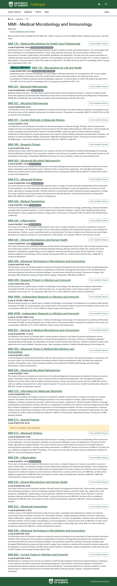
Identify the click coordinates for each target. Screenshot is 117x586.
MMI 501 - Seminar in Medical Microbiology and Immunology (43, 330)
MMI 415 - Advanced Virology (25, 179)
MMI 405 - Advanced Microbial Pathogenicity (34, 160)
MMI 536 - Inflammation (22, 457)
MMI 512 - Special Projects (23, 419)
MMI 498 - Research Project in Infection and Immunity (39, 280)
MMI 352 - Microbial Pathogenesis (28, 103)
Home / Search (14, 12)
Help (47, 12)
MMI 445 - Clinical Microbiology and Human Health (38, 239)
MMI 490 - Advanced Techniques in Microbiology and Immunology (46, 261)
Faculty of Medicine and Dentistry (22, 32)
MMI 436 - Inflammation (22, 220)
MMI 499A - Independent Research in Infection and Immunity (43, 296)
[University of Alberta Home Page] (18, 4)
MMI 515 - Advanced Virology (25, 433)
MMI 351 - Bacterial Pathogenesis (27, 86)
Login (106, 12)
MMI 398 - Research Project (24, 144)
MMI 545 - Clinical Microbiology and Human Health (38, 482)
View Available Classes (99, 44)
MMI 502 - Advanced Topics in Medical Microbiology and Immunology (41, 350)
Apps (11, 19)
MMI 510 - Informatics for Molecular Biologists (35, 391)
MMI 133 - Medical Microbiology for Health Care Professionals (44, 43)
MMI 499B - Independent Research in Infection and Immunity (43, 313)
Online (38, 12)
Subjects (28, 12)
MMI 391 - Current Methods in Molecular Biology (36, 120)
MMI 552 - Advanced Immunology (27, 506)
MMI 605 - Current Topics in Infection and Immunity (38, 554)
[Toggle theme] (100, 4)
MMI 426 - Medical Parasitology (26, 201)
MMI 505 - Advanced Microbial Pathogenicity (34, 370)
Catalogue (37, 4)
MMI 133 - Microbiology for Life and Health (57, 67)
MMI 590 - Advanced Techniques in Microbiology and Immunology (46, 530)
